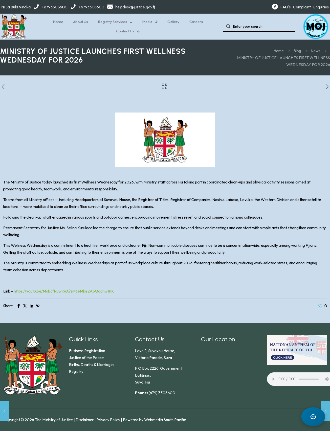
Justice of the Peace (86, 357)
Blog (297, 50)
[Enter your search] (259, 27)
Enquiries (321, 6)
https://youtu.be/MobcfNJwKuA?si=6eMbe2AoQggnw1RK (64, 291)
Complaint (302, 6)
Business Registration (87, 350)
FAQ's (285, 6)
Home (278, 50)
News (315, 50)
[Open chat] (312, 416)
